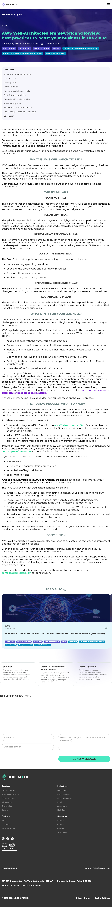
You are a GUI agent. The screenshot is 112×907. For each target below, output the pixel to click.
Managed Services (55, 53)
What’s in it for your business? (18, 108)
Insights (60, 820)
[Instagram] (3, 838)
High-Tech (61, 810)
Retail (56, 48)
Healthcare (61, 790)
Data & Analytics (8, 798)
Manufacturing (41, 48)
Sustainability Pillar (12, 103)
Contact (60, 828)
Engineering (7, 806)
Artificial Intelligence (10, 794)
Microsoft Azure (8, 828)
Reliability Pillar (11, 87)
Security (5, 810)
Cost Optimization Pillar (15, 95)
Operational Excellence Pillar (17, 99)
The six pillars (10, 78)
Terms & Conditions (18, 760)
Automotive (9, 48)
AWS (4, 820)
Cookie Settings (102, 898)
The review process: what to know (20, 112)
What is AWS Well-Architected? (18, 74)
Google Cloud (7, 824)
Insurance (24, 48)
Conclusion (9, 116)
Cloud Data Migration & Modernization (22, 53)
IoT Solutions (7, 802)
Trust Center (62, 832)
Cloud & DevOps (8, 790)
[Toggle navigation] (108, 4)
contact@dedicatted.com (97, 868)
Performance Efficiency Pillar (17, 91)
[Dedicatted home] (10, 4)
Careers (60, 824)
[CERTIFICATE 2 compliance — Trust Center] (12, 846)
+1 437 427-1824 (9, 868)
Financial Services (64, 798)
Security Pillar (10, 83)
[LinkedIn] (7, 838)
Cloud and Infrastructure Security (80, 48)
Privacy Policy (42, 760)
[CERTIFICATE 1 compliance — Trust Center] (4, 846)
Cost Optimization (17, 259)
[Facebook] (12, 838)
